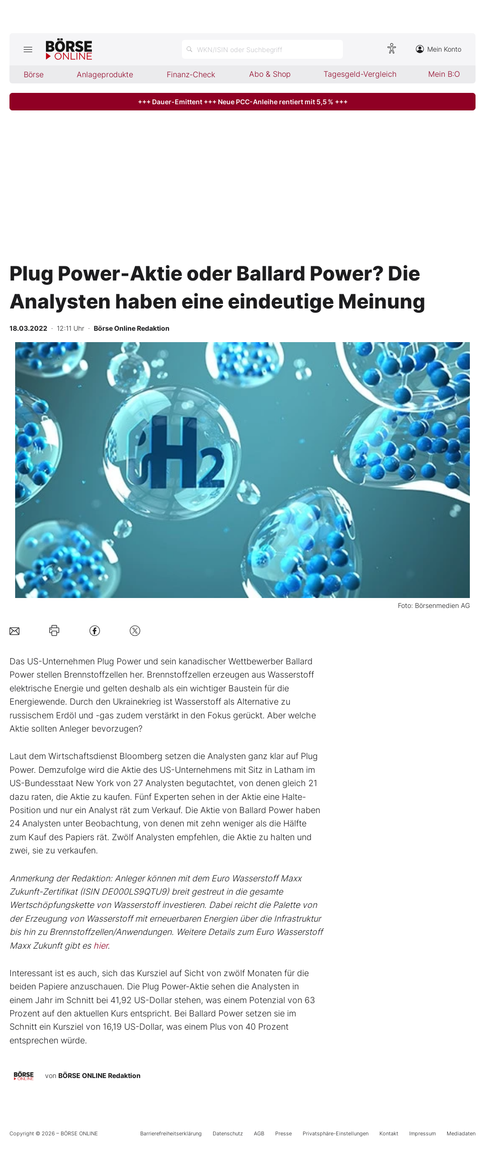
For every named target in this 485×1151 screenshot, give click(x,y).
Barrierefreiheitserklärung (171, 1133)
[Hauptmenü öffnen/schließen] (27, 49)
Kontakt (388, 1133)
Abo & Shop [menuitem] (270, 74)
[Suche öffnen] (262, 49)
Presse (283, 1133)
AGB (259, 1133)
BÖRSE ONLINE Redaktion (99, 1075)
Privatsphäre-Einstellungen (335, 1133)
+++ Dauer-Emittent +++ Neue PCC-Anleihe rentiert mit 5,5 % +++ (243, 102)
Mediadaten (461, 1133)
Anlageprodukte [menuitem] (105, 74)
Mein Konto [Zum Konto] (438, 49)
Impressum (422, 1133)
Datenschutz (228, 1133)
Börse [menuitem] (34, 74)
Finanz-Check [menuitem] (191, 74)
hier (100, 946)
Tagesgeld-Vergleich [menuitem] (359, 74)
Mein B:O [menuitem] (444, 74)
